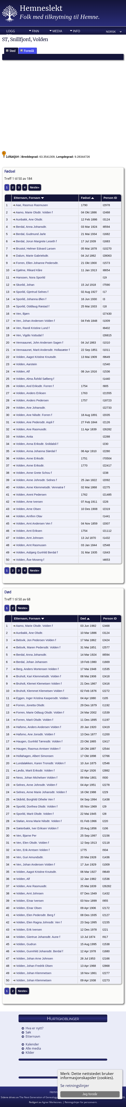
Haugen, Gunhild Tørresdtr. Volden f (39, 741)
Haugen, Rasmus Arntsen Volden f (38, 748)
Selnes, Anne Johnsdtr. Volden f (36, 784)
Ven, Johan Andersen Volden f (35, 320)
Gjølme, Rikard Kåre (29, 270)
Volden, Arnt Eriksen (29, 530)
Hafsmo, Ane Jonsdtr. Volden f (35, 734)
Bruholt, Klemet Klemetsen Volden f (39, 683)
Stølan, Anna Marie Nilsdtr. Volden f (39, 821)
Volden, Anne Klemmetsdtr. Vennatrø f (40, 487)
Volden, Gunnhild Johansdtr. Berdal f (39, 951)
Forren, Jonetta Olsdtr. (30, 705)
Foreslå (27, 51)
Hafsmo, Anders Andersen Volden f (38, 727)
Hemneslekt (41, 8)
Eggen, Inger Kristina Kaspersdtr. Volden (42, 698)
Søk (28, 1032)
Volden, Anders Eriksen (31, 393)
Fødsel (87, 197)
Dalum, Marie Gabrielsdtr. (32, 255)
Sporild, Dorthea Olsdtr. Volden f (36, 806)
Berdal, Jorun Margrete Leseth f (36, 241)
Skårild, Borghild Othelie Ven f (35, 799)
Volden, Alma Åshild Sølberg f (35, 378)
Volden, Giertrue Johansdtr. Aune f (38, 936)
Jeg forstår (89, 1094)
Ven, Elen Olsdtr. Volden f (32, 842)
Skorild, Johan (25, 284)
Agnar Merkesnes (52, 1102)
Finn (35, 31)
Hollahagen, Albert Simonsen (34, 756)
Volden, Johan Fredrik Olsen (34, 965)
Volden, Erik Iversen (29, 929)
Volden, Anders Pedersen (32, 400)
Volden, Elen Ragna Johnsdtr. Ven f (39, 922)
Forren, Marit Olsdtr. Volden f (34, 719)
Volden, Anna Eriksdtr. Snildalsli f (37, 443)
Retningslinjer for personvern (81, 1102)
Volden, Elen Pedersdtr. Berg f (35, 915)
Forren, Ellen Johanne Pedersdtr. (37, 263)
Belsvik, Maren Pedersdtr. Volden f (38, 647)
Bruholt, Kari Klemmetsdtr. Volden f (38, 676)
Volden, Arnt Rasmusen (31, 545)
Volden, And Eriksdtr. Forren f (35, 386)
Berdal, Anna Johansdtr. (31, 226)
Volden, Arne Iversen (29, 501)
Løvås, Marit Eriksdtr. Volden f (35, 770)
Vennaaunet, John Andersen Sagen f (39, 342)
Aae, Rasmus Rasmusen (32, 205)
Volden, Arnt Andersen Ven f (34, 523)
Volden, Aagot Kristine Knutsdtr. (36, 357)
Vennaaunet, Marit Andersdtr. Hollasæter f (43, 349)
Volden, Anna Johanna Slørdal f (36, 451)
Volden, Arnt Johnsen (29, 537)
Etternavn (33, 1036)
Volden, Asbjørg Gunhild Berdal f (37, 552)
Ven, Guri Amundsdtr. (30, 857)
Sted (10, 51)
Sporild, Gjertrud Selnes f (32, 291)
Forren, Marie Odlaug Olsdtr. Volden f (40, 712)
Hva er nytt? (34, 1028)
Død (85, 618)
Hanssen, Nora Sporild (30, 277)
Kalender (32, 1044)
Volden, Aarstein (26, 364)
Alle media (33, 1048)
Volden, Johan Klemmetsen (33, 973)
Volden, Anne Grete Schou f (34, 472)
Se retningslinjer (74, 1085)
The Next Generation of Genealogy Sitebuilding (45, 1097)
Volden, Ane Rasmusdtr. (31, 429)
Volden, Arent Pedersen (31, 494)
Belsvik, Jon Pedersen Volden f (36, 640)
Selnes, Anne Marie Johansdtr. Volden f (41, 792)
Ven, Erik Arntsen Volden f (32, 850)
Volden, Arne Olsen (28, 509)
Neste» (34, 187)
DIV (34, 37)
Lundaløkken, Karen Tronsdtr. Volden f (40, 763)
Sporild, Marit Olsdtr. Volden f (35, 813)
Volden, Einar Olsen (29, 908)
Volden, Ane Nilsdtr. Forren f (34, 415)
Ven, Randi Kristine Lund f (32, 328)
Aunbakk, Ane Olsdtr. (29, 219)
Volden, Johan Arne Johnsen (34, 958)
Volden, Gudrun (26, 944)
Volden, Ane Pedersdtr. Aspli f (35, 422)
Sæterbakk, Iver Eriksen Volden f (37, 828)
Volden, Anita (24, 436)
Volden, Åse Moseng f (30, 559)
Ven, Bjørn (22, 313)
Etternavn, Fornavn (29, 197)
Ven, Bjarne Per (26, 835)
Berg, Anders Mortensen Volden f (37, 669)
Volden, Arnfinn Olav (29, 516)
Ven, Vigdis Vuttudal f (29, 335)
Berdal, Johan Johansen (31, 662)
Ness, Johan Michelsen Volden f (36, 777)
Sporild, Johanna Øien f (31, 299)
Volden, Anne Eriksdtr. (30, 458)
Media (57, 31)
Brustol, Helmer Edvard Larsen (35, 248)
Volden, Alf (23, 371)
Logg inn (10, 32)
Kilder (30, 1052)
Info (76, 31)
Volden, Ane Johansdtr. (31, 407)
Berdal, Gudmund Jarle (31, 234)
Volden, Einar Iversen (30, 900)
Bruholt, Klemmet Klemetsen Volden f (40, 690)
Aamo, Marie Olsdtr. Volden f (34, 212)
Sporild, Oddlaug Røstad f (32, 306)
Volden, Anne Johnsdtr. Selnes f (36, 480)
